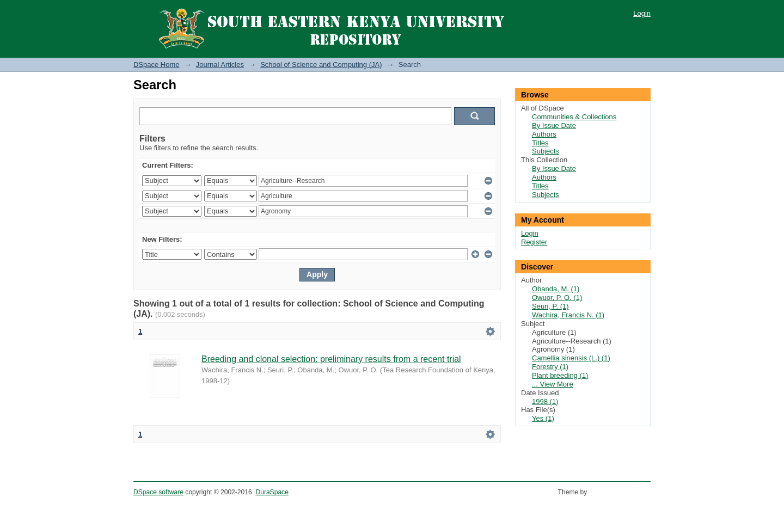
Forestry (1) (550, 367)
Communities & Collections (574, 117)
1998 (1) (545, 401)
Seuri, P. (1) (550, 306)
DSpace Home (156, 64)
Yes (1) (543, 418)
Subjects (545, 151)
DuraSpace (271, 492)
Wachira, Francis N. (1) (568, 315)
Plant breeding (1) (560, 375)
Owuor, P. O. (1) (557, 297)
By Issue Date (554, 125)
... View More (552, 384)
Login (642, 13)
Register (534, 242)
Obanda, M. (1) (555, 289)
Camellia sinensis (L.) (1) (571, 358)
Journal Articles (220, 64)
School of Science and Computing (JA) (321, 64)
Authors (544, 134)
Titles (540, 143)
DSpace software (158, 492)
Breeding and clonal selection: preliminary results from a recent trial (331, 359)
